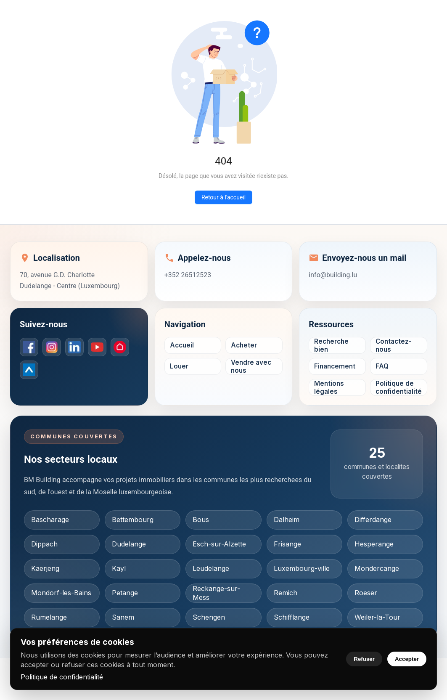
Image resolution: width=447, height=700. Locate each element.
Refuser (364, 659)
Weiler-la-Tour (377, 617)
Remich (285, 593)
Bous (201, 519)
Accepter (407, 659)
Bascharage (50, 519)
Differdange (372, 519)
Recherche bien (331, 345)
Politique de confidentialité (62, 677)
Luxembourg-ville (302, 568)
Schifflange (291, 617)
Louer (179, 366)
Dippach (44, 544)
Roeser (365, 593)
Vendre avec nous (251, 366)
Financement (334, 366)
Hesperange (374, 544)
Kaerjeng (45, 568)
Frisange (287, 544)
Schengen (209, 617)
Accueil (182, 345)
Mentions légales (329, 387)
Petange (125, 593)
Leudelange (211, 568)
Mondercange (376, 568)
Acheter (244, 345)
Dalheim (286, 519)
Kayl (119, 568)
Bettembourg (132, 519)
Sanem (123, 617)
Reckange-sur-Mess (216, 593)
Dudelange (129, 544)
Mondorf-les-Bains (61, 593)
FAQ (382, 366)
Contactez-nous (394, 345)
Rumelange (49, 617)
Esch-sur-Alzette (219, 544)
